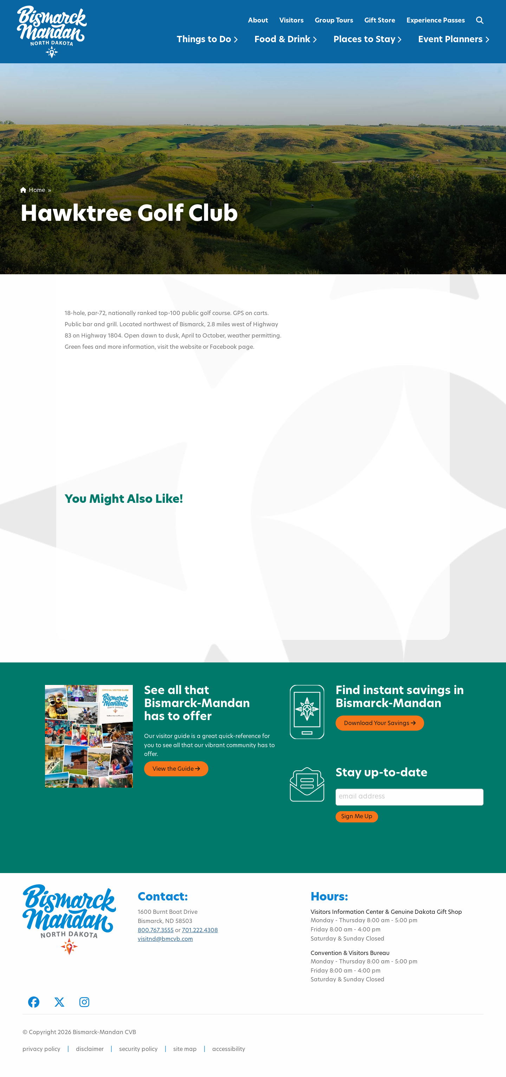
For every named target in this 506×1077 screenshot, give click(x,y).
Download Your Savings (380, 723)
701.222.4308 (200, 931)
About (258, 21)
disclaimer (90, 1049)
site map (185, 1049)
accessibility (228, 1049)
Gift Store (379, 21)
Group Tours (334, 21)
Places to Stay (367, 40)
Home (32, 190)
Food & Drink (285, 40)
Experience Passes (436, 21)
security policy (138, 1049)
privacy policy (41, 1049)
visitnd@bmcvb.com (165, 939)
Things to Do (207, 40)
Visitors (291, 21)
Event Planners (453, 40)
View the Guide (176, 769)
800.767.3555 (156, 931)
